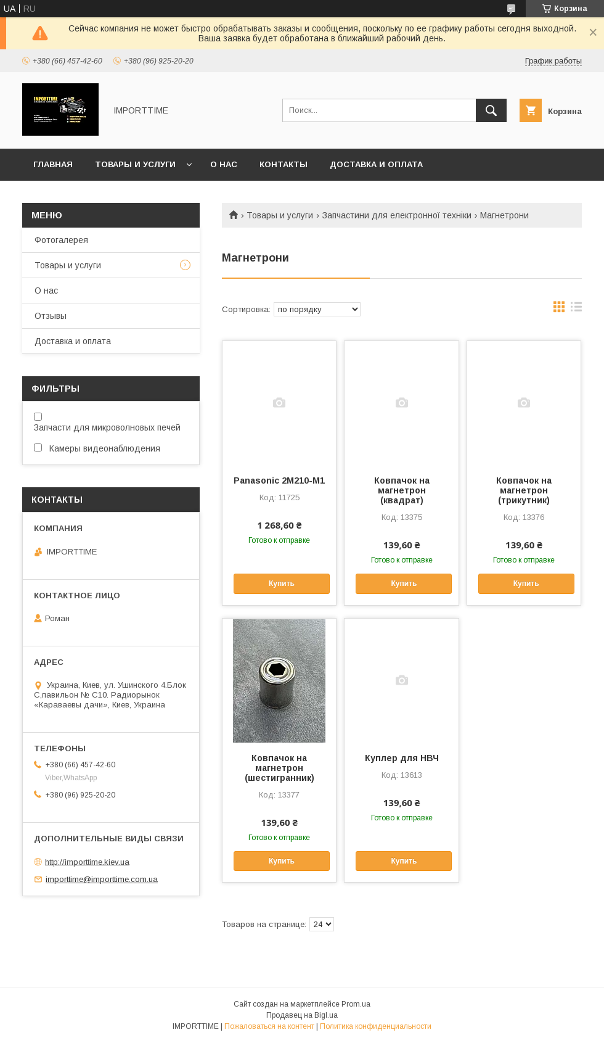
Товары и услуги (135, 164)
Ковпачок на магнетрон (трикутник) (524, 490)
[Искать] (491, 110)
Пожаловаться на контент (269, 1026)
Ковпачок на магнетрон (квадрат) (402, 490)
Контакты (283, 164)
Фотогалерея (61, 240)
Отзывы (51, 316)
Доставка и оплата (376, 164)
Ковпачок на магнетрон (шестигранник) (279, 768)
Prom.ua (355, 1004)
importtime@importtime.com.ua (102, 879)
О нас (223, 164)
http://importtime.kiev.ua (87, 861)
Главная (53, 164)
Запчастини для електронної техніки (396, 215)
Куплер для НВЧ (402, 758)
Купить (282, 583)
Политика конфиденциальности (375, 1026)
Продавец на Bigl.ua (302, 1015)
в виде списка (576, 309)
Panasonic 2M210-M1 (279, 480)
